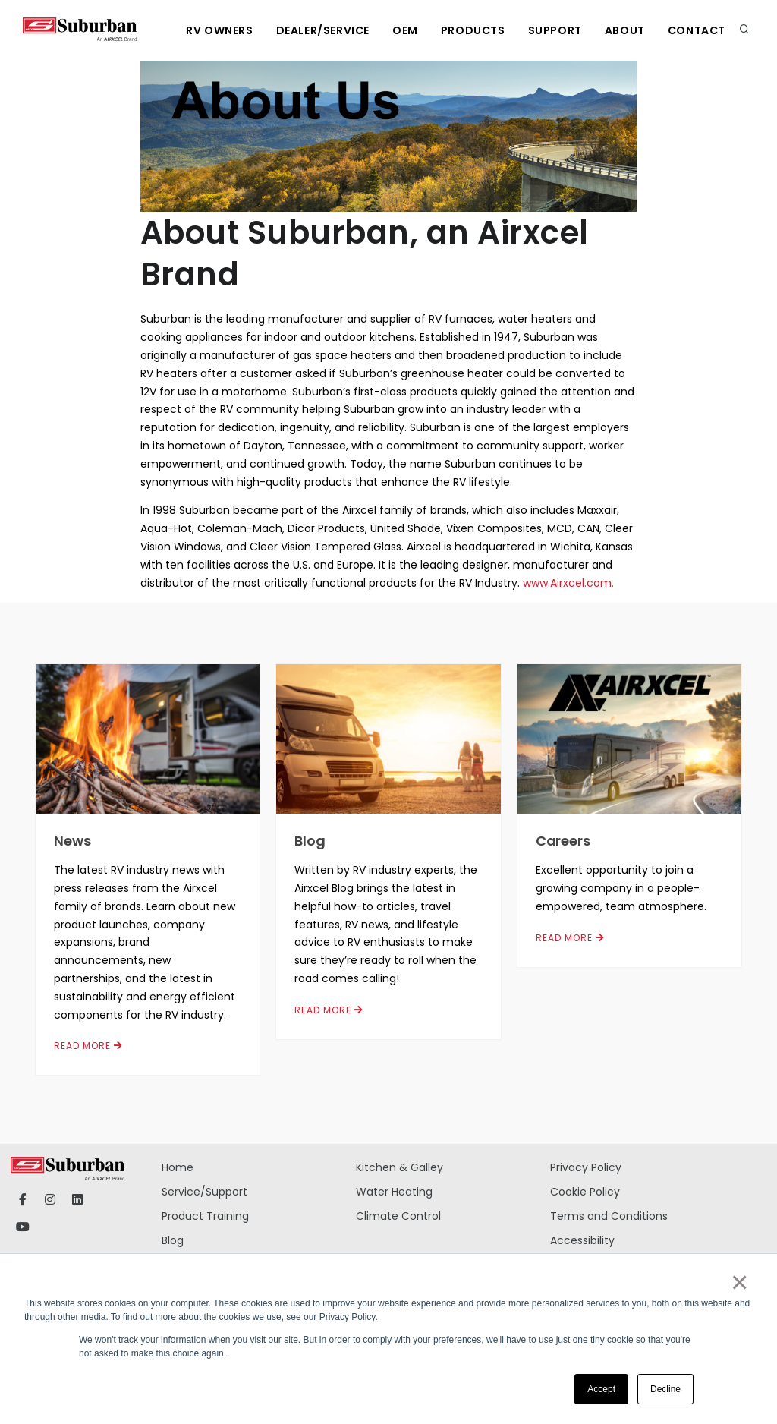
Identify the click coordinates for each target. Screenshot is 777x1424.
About (625, 30)
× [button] (739, 1282)
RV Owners (219, 30)
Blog (310, 840)
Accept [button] (601, 1389)
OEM (405, 30)
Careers (563, 840)
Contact (696, 30)
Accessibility (582, 1240)
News (72, 840)
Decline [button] (665, 1389)
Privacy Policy (585, 1167)
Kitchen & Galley (399, 1167)
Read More (88, 1045)
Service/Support (204, 1191)
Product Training (205, 1216)
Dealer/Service (323, 30)
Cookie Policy (585, 1191)
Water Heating (394, 1191)
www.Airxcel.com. (568, 583)
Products (473, 30)
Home (177, 1167)
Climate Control (398, 1216)
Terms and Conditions (609, 1216)
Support (555, 30)
